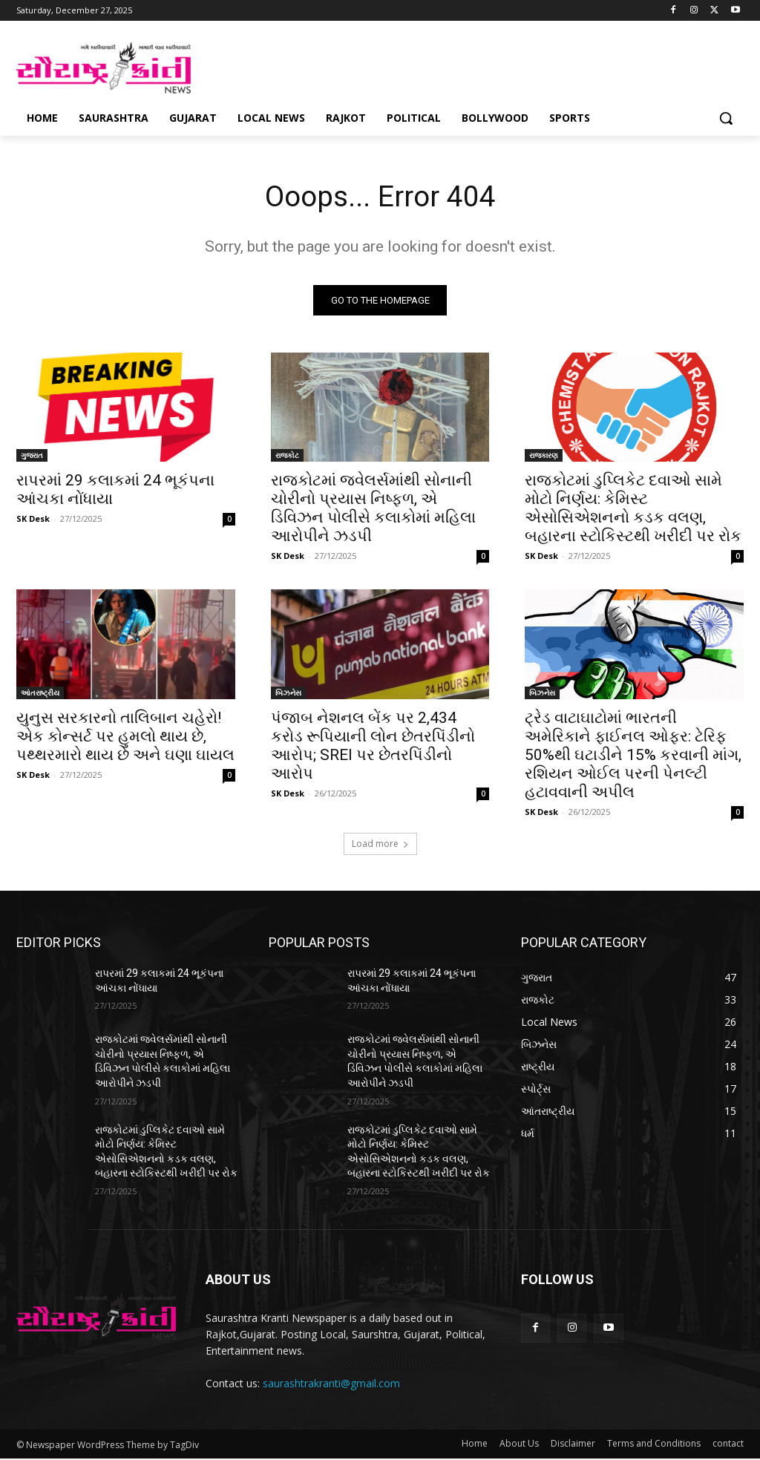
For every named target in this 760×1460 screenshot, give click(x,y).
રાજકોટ (287, 456)
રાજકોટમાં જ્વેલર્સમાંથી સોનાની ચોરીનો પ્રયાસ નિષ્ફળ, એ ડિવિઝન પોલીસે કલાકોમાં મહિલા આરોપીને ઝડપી (373, 509)
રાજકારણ (543, 456)
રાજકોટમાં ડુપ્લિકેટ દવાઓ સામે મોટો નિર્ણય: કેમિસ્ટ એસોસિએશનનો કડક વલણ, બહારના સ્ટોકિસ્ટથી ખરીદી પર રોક (633, 509)
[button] (726, 118)
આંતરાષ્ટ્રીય (40, 694)
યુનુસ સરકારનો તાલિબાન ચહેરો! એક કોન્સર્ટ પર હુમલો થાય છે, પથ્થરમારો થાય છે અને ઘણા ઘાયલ (125, 737)
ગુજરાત (32, 456)
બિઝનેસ (288, 694)
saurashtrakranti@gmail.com (331, 1385)
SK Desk (33, 520)
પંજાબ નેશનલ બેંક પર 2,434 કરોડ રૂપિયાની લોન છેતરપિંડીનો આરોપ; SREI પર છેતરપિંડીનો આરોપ (373, 747)
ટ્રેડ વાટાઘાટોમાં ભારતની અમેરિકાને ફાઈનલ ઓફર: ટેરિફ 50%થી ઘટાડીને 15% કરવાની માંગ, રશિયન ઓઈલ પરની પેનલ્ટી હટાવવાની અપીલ (633, 756)
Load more (380, 845)
